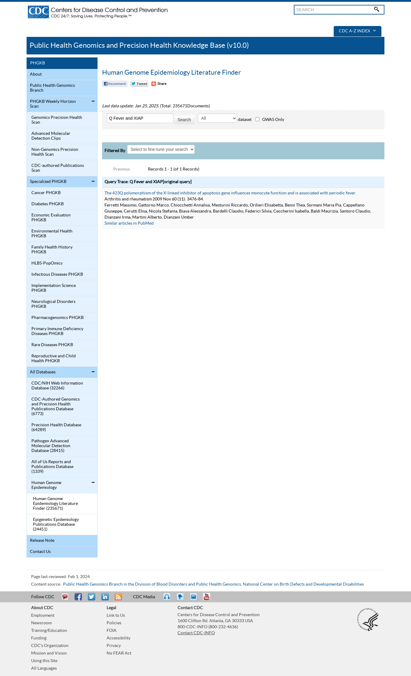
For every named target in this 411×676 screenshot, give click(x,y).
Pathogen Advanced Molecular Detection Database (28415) (50, 446)
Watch (181, 599)
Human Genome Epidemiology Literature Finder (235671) (55, 504)
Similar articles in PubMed (129, 223)
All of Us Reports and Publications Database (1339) (52, 467)
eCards (194, 599)
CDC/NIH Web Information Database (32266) (57, 385)
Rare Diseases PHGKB (52, 345)
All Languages (44, 668)
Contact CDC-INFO (196, 633)
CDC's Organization (50, 646)
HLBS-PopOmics (47, 263)
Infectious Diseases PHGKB (57, 274)
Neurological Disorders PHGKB (53, 304)
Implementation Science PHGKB (53, 288)
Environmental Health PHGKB (51, 233)
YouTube (209, 599)
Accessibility (118, 638)
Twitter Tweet (139, 84)
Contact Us (40, 552)
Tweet (92, 599)
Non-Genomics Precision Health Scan (54, 152)
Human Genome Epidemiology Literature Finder (171, 72)
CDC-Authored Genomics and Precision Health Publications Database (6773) (55, 406)
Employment (42, 615)
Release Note (42, 540)
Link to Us (116, 615)
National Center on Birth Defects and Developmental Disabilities (303, 584)
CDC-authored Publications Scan (57, 168)
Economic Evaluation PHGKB (51, 217)
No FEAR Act (119, 653)
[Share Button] (158, 84)
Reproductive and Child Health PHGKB (53, 358)
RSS (117, 599)
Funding (39, 638)
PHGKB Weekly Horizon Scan (53, 104)
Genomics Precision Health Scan (56, 120)
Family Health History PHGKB (51, 249)
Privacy (114, 646)
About (36, 74)
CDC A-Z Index (357, 31)
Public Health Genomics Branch (52, 88)
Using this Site (44, 661)
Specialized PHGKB (48, 182)
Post (104, 599)
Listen (167, 599)
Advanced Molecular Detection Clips (50, 136)
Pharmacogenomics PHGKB (57, 318)
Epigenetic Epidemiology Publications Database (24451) (56, 524)
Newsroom (41, 623)
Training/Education (49, 631)
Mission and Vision (49, 653)
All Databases (43, 372)
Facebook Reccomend (114, 84)
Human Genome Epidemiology (46, 485)
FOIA (112, 631)
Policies (114, 623)
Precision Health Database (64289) (56, 427)
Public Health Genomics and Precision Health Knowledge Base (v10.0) (139, 45)
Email (65, 599)
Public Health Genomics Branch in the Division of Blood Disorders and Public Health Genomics (152, 584)
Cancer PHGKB (46, 193)
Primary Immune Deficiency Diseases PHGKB (57, 331)
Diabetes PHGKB (47, 204)
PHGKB (37, 63)
